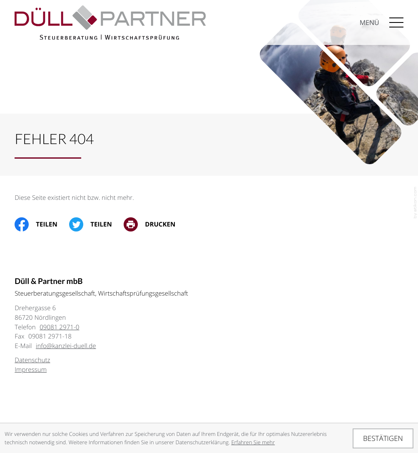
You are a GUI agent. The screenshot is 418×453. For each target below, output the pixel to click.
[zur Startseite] (110, 29)
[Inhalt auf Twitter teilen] (96, 224)
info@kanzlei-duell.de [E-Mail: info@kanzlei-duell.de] (66, 346)
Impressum (31, 370)
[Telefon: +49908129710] (59, 327)
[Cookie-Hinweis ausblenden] (383, 438)
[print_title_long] (155, 224)
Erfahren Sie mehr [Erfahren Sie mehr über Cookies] (253, 442)
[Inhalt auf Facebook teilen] (42, 224)
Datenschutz (32, 360)
